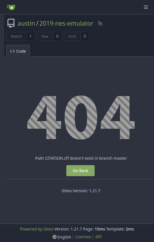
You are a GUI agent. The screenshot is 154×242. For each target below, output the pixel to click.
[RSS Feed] (100, 23)
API (98, 236)
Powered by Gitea (36, 229)
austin (26, 23)
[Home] (11, 7)
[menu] (61, 237)
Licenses (83, 236)
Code (18, 51)
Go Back (80, 170)
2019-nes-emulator (66, 23)
